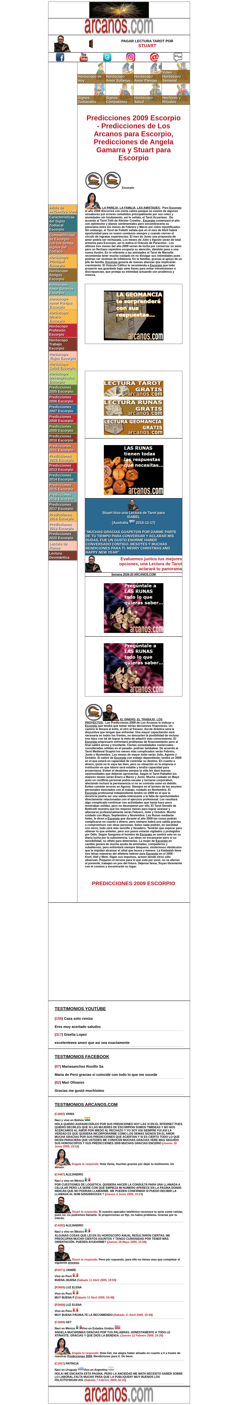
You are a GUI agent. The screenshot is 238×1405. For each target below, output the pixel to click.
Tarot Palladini (162, 773)
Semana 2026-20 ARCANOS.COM (133, 574)
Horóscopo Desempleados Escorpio (61, 378)
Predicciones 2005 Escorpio (61, 389)
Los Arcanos (149, 722)
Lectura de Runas (58, 546)
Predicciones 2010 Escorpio (61, 438)
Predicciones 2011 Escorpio (61, 448)
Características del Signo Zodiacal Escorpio (62, 223)
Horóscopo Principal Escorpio (58, 261)
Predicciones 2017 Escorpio (61, 507)
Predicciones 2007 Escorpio (61, 409)
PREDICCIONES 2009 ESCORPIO (133, 883)
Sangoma (114, 834)
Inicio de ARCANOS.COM (62, 209)
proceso (73, 1262)
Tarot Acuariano (156, 217)
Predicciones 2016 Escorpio (61, 497)
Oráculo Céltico (117, 265)
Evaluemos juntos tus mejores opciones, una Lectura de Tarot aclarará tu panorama (150, 563)
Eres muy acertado (71, 1027)
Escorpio (128, 187)
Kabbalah (167, 850)
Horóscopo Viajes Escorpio (62, 356)
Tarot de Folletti (118, 230)
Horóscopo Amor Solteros (118, 79)
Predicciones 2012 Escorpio (61, 458)
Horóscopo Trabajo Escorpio (58, 344)
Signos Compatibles (116, 100)
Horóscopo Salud (143, 100)
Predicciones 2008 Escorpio (61, 419)
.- (132, 207)
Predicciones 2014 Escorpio (61, 477)
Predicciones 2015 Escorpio (61, 487)
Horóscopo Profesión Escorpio (58, 330)
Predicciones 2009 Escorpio (61, 428)
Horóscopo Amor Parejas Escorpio (60, 303)
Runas (156, 815)
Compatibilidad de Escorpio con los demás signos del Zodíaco (62, 243)
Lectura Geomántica (59, 555)
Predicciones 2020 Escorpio (61, 536)
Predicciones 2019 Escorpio (61, 526)
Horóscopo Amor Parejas (145, 79)
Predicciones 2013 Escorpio (61, 468)
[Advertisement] (63, 122)
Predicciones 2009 (123, 722)
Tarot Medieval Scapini (100, 751)
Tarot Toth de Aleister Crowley (120, 220)
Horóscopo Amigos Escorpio (58, 275)
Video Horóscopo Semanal (171, 76)
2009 (97, 211)
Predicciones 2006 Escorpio (61, 399)
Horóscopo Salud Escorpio (62, 366)
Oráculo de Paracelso (152, 242)
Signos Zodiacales (87, 100)
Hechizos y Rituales (171, 100)
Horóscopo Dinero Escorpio (58, 317)
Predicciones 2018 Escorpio (61, 516)
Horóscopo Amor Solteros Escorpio (61, 289)
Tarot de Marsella (161, 252)
